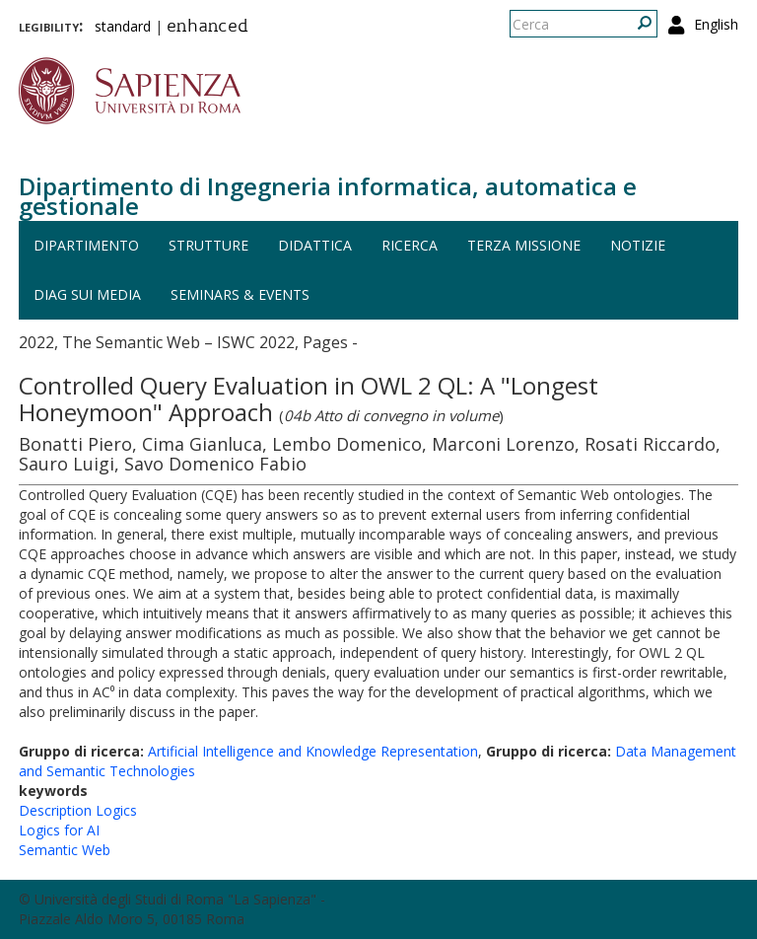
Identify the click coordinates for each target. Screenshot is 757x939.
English (716, 24)
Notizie (637, 245)
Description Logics (78, 810)
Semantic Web (64, 849)
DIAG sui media (87, 294)
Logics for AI (59, 830)
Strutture (208, 245)
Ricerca (409, 245)
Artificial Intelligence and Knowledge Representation (313, 751)
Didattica (315, 245)
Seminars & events (240, 294)
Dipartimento (86, 245)
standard (123, 26)
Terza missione (524, 245)
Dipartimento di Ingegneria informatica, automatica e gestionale (328, 196)
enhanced (207, 27)
